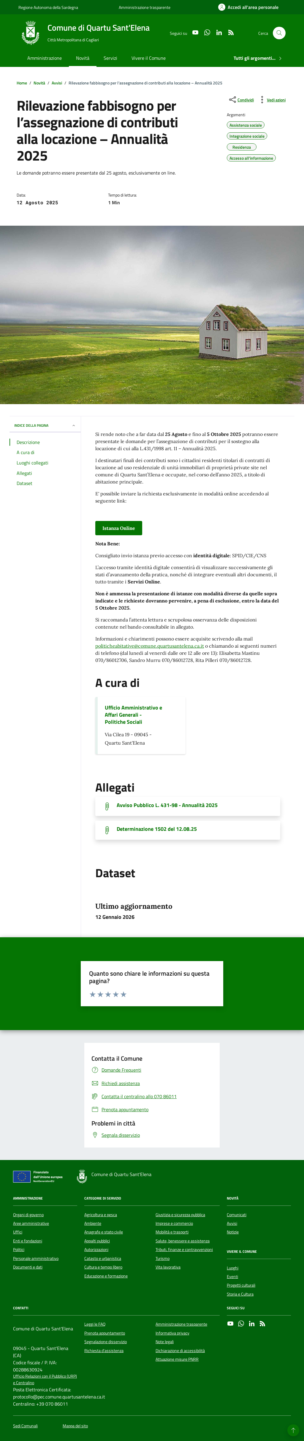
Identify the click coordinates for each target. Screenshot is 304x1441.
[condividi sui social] (241, 99)
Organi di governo (28, 1214)
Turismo (163, 1258)
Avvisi (232, 1223)
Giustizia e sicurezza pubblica (180, 1214)
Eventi (232, 1276)
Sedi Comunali (25, 1426)
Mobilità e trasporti (172, 1232)
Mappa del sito (75, 1426)
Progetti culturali (241, 1285)
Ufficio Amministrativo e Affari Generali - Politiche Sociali (133, 715)
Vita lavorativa (168, 1267)
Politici (18, 1249)
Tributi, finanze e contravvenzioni (184, 1249)
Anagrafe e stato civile (103, 1232)
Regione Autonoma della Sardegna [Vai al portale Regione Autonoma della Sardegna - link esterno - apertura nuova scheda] (48, 7)
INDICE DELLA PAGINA (45, 425)
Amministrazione (44, 58)
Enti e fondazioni (27, 1241)
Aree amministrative (31, 1223)
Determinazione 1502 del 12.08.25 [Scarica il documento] (157, 829)
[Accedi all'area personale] (248, 7)
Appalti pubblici (97, 1241)
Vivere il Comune (149, 58)
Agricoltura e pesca (100, 1214)
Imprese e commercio (174, 1223)
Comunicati (236, 1214)
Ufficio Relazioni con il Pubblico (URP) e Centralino (45, 1379)
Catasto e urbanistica (102, 1258)
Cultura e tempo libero (103, 1267)
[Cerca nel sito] (279, 33)
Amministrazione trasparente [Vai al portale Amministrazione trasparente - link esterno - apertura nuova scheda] (144, 7)
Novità (82, 58)
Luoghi (232, 1268)
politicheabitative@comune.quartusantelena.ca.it (149, 646)
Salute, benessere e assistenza (183, 1241)
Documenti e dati (27, 1267)
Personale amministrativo (35, 1258)
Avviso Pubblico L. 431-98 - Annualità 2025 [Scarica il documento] (167, 805)
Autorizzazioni (96, 1249)
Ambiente (92, 1223)
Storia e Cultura (240, 1294)
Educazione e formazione (106, 1276)
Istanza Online (118, 528)
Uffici (17, 1232)
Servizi (110, 58)
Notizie (233, 1232)
